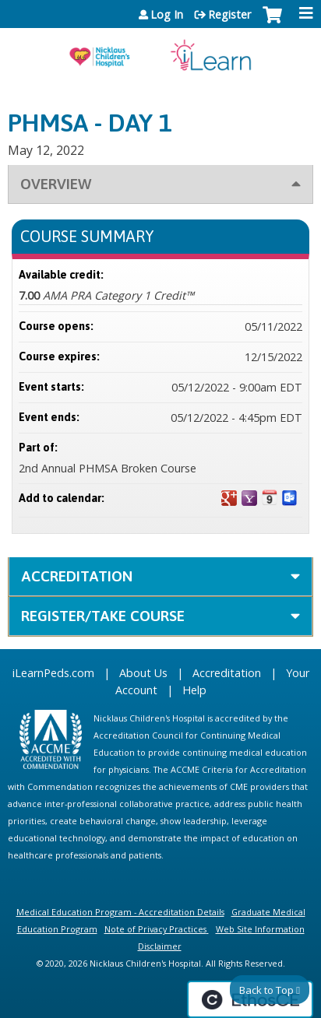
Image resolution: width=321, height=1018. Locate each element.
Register (229, 14)
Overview (55, 183)
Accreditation (76, 575)
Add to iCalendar (269, 497)
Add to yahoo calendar (249, 498)
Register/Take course (103, 615)
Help (194, 690)
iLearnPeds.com (53, 672)
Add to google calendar (229, 498)
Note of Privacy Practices (155, 929)
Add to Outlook (290, 498)
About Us (143, 672)
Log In (166, 14)
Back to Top (266, 990)
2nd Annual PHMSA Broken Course (107, 468)
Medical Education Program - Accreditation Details (120, 912)
